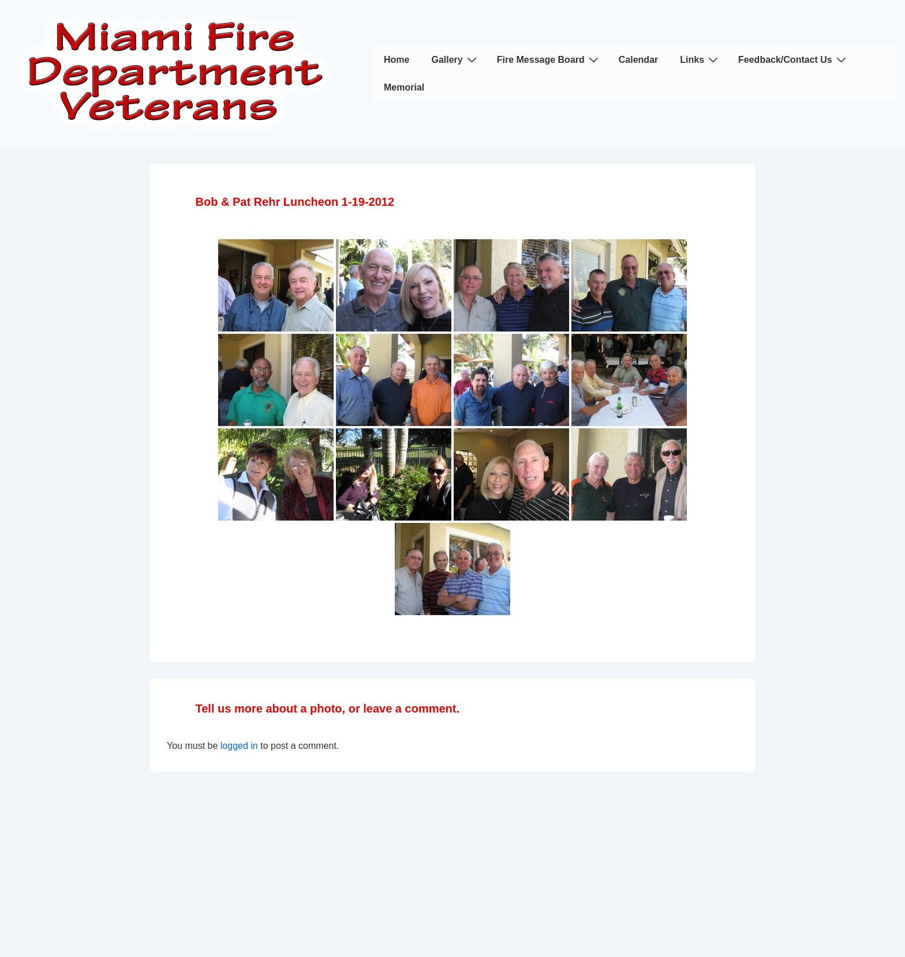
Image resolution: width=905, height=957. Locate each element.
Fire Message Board (549, 59)
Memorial (404, 87)
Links (700, 59)
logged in (239, 746)
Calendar (638, 60)
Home (396, 60)
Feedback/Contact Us (793, 59)
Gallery (455, 59)
